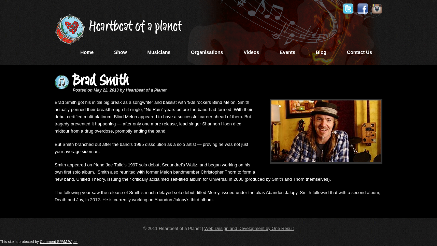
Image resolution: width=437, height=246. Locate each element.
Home (87, 52)
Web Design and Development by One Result (249, 228)
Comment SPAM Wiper (59, 242)
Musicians (159, 52)
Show (120, 52)
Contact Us (359, 52)
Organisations (207, 52)
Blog (321, 52)
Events (287, 52)
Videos (251, 52)
